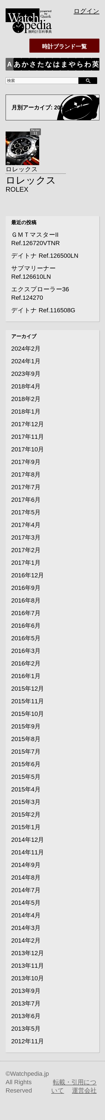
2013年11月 (27, 965)
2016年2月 (26, 663)
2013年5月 (26, 1028)
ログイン (86, 11)
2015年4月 (26, 789)
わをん (87, 65)
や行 (72, 65)
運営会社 (84, 1090)
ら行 (79, 65)
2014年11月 (27, 852)
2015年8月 (26, 738)
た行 (40, 65)
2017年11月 (27, 436)
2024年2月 (26, 348)
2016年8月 (26, 600)
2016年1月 (26, 676)
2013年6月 (26, 1016)
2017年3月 (26, 537)
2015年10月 (27, 713)
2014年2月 (26, 940)
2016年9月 (26, 587)
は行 (56, 65)
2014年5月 (26, 902)
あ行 (17, 65)
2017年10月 (27, 449)
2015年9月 (26, 726)
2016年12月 (27, 575)
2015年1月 (26, 827)
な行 (48, 65)
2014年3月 (26, 927)
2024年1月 (26, 361)
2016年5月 (26, 638)
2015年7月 (26, 751)
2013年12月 (27, 953)
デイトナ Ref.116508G (43, 310)
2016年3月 (26, 650)
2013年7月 (26, 1003)
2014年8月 (26, 877)
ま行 (64, 65)
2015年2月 (26, 814)
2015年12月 (27, 688)
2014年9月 (26, 864)
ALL (9, 65)
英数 (95, 65)
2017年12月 (27, 424)
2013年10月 (27, 978)
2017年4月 (26, 524)
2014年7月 (26, 890)
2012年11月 (27, 1041)
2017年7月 (26, 487)
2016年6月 (26, 625)
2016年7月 (26, 613)
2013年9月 (26, 990)
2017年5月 (26, 512)
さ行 (32, 65)
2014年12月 (27, 839)
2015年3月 (26, 801)
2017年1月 (26, 562)
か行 (25, 65)
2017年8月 (26, 474)
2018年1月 (26, 411)
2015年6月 (26, 764)
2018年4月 (26, 386)
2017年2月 (26, 550)
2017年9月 (26, 461)
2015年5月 (26, 776)
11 (35, 133)
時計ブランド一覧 (67, 46)
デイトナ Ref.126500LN (44, 255)
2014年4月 (26, 915)
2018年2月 (26, 398)
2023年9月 (26, 373)
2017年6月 (26, 499)
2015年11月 (27, 701)
